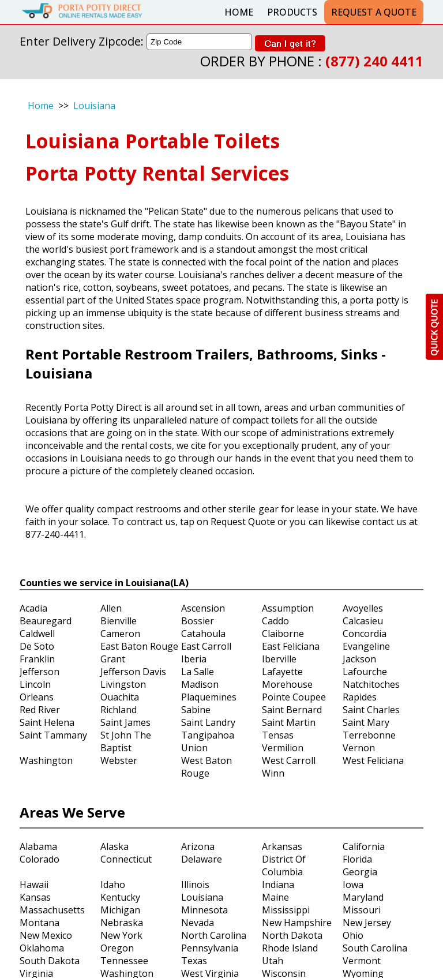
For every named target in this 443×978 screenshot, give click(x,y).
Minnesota (204, 910)
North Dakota (292, 935)
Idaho (112, 884)
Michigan (120, 910)
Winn (273, 773)
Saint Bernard (292, 709)
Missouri (362, 910)
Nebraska (121, 922)
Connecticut (126, 859)
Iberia (194, 659)
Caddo (275, 620)
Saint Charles (371, 709)
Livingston (123, 684)
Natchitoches (371, 684)
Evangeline (366, 646)
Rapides (360, 697)
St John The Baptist (125, 741)
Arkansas (282, 846)
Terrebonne (369, 735)
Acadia (33, 608)
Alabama (38, 846)
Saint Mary (366, 722)
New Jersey (367, 922)
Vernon (359, 747)
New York (121, 935)
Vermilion (282, 747)
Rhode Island (290, 948)
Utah (272, 960)
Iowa (353, 884)
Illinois (195, 884)
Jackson (359, 659)
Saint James (125, 722)
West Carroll (289, 760)
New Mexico (46, 935)
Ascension (203, 608)
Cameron (120, 633)
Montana (39, 922)
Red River (40, 709)
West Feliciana (373, 760)
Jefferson (39, 671)
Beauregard (46, 620)
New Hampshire (297, 922)
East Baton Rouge (139, 646)
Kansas (35, 897)
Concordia (364, 633)
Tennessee (124, 960)
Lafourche (365, 671)
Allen (111, 608)
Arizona (198, 846)
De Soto (37, 646)
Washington (46, 760)
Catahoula (203, 633)
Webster (118, 760)
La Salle (197, 671)
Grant (112, 659)
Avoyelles (363, 608)
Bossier (197, 620)
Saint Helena (47, 722)
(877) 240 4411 (374, 60)
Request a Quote (373, 12)
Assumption (288, 608)
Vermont (362, 960)
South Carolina (375, 948)
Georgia (360, 871)
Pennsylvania (209, 948)
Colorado (39, 859)
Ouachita (119, 697)
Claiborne (283, 633)
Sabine (196, 709)
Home (238, 12)
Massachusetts (52, 910)
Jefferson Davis (133, 671)
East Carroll (206, 646)
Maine (275, 897)
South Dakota (50, 960)
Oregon (117, 948)
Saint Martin (289, 722)
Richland (118, 709)
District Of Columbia (284, 865)
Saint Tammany (53, 735)
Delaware (201, 859)
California (364, 846)
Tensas (278, 735)
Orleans (37, 697)
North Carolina (213, 935)
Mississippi (286, 910)
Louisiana (94, 105)
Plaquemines (208, 697)
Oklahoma (42, 948)
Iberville (279, 659)
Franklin (37, 659)
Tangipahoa (207, 735)
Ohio (353, 935)
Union (194, 747)
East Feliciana (291, 646)
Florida (357, 859)
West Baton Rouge (206, 767)
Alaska (114, 846)
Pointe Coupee (294, 697)
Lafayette (282, 671)
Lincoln (35, 684)
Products (292, 12)
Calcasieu (363, 620)
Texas (194, 960)
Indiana (278, 884)
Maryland (363, 897)
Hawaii (34, 884)
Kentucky (120, 897)
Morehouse (287, 684)
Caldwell (37, 633)
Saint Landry (208, 722)
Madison (200, 684)
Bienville (118, 620)
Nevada (197, 922)
